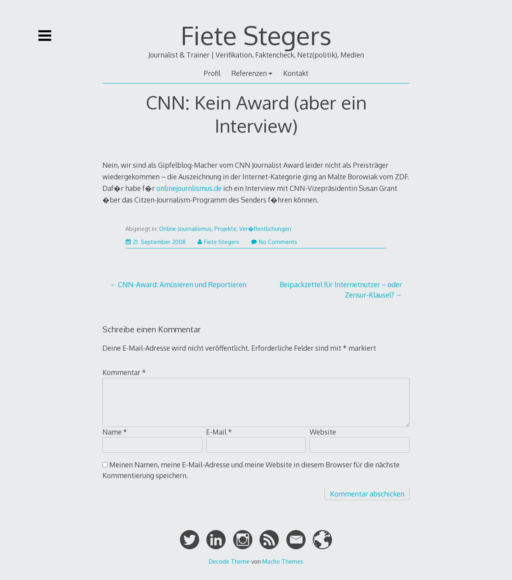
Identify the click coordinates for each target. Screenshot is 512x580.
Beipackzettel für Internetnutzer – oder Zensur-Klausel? (341, 289)
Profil (212, 73)
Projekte (225, 228)
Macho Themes (282, 561)
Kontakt (295, 73)
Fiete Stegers (256, 35)
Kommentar (124, 372)
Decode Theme (229, 561)
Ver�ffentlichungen (265, 228)
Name (114, 431)
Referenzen (249, 73)
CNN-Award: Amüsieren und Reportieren (182, 284)
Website (323, 431)
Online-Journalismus (185, 228)
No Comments (274, 241)
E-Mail (219, 431)
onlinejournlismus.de (189, 188)
